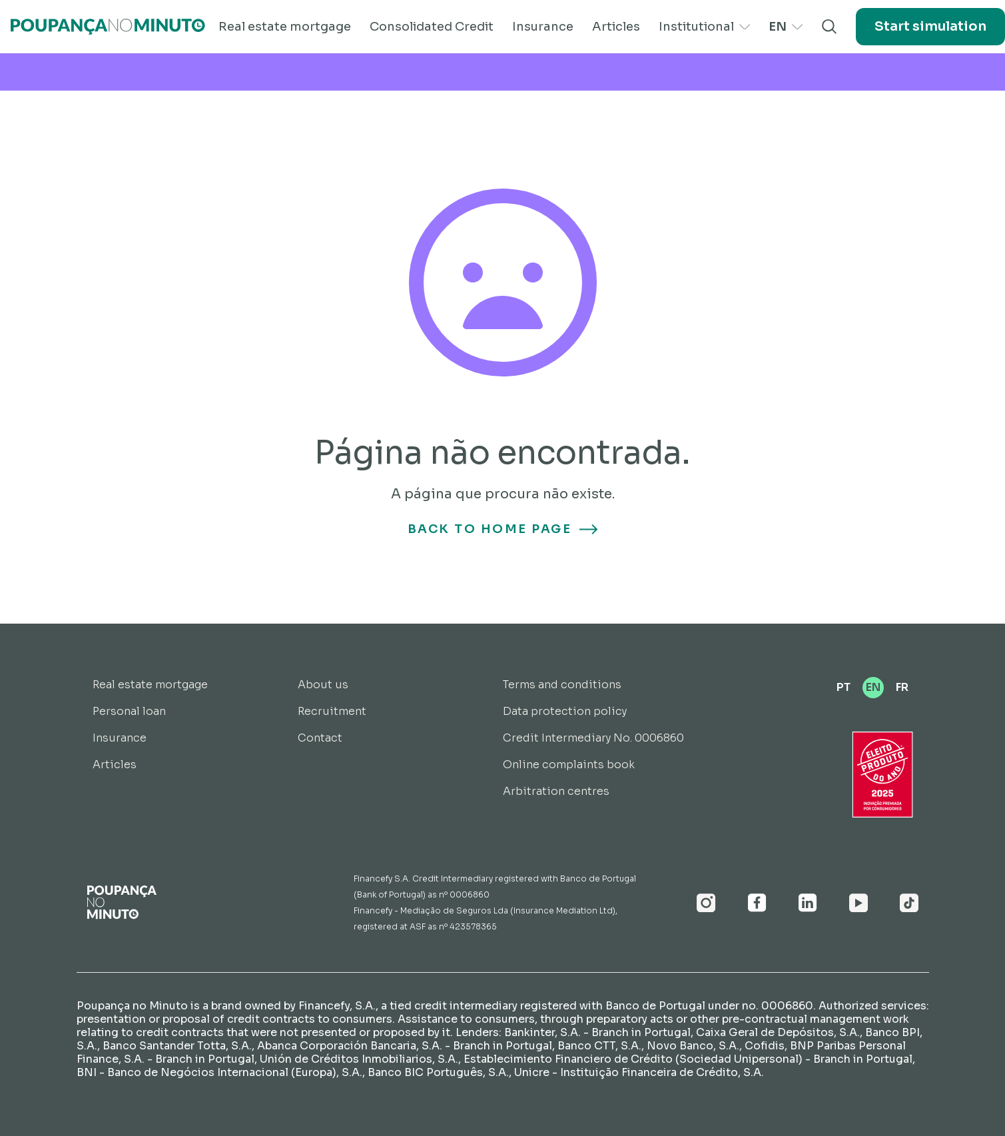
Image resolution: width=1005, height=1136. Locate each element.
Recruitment (332, 711)
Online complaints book (569, 765)
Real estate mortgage (284, 26)
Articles (616, 26)
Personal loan (129, 711)
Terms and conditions (562, 685)
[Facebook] (757, 902)
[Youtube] (858, 902)
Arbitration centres (556, 791)
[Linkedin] (808, 902)
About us (323, 685)
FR (902, 687)
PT (843, 687)
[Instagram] (706, 902)
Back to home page (503, 529)
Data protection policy (565, 711)
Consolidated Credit (432, 26)
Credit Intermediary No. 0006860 (593, 738)
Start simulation (930, 26)
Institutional (704, 26)
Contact (320, 738)
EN (786, 26)
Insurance (542, 26)
